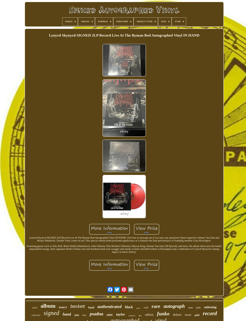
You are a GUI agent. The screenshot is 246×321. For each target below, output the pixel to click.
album (47, 306)
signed (51, 313)
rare (156, 306)
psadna (96, 313)
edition (149, 314)
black (129, 307)
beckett (78, 306)
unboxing (210, 307)
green (138, 308)
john (76, 315)
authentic (131, 316)
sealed (34, 307)
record (210, 313)
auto (110, 314)
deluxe (177, 314)
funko (163, 313)
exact (63, 307)
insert (188, 314)
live (140, 316)
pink (198, 307)
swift (146, 307)
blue (84, 315)
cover (190, 307)
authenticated (109, 306)
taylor (120, 314)
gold (197, 315)
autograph (174, 306)
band (91, 307)
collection (35, 315)
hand (67, 314)
